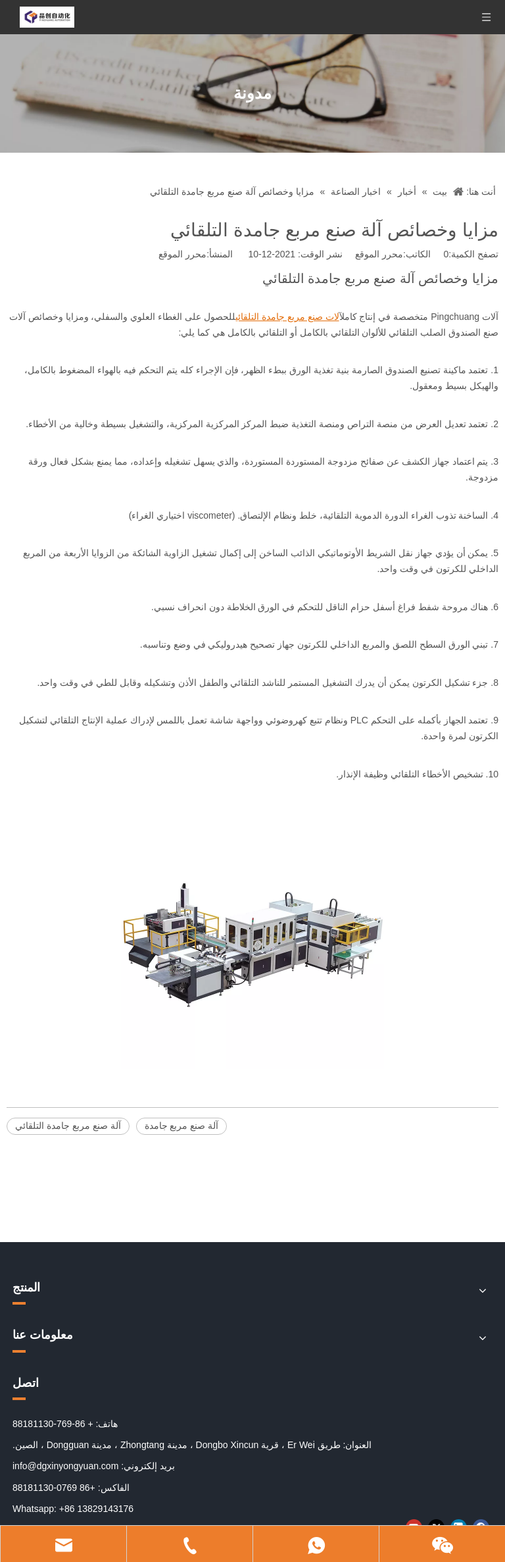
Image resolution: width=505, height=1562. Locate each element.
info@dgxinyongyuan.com (65, 1466)
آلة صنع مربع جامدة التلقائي (68, 1125)
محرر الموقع (182, 254)
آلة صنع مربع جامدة (182, 1125)
